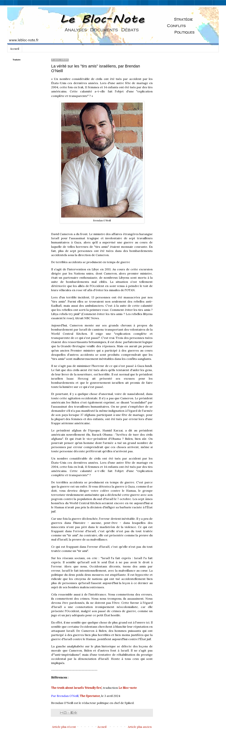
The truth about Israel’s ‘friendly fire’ (76, 687)
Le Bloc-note (128, 687)
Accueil (14, 48)
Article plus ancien (140, 727)
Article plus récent (64, 727)
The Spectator (90, 696)
